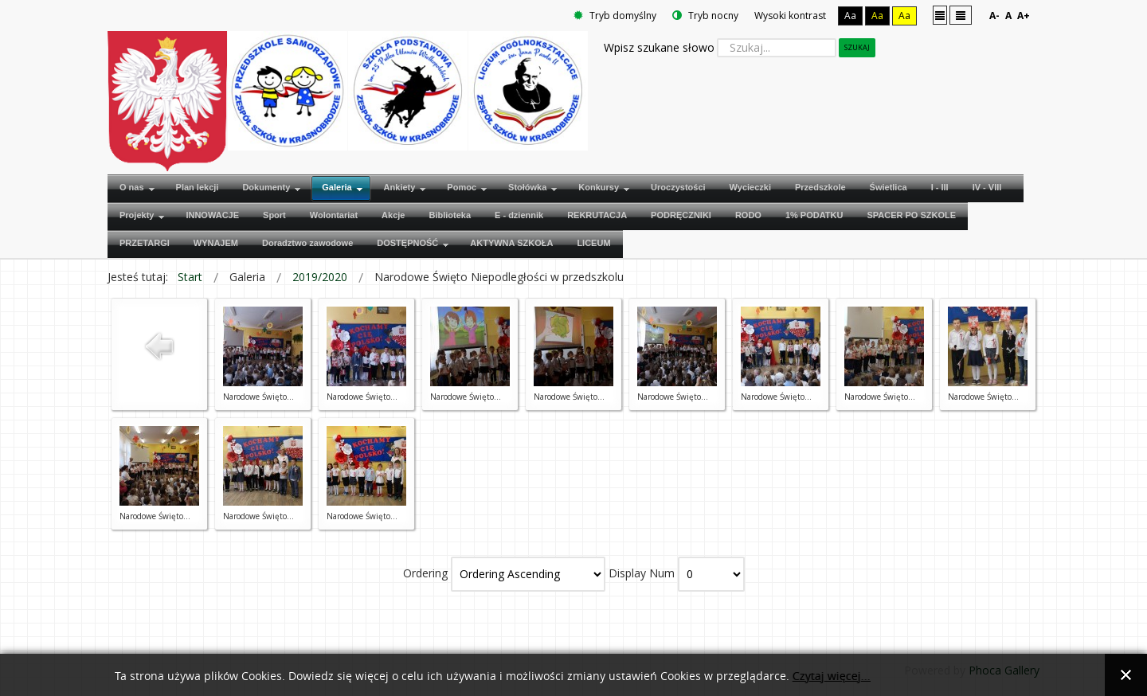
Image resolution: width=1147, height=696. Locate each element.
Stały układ (940, 15)
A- (994, 15)
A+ (1023, 15)
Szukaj (857, 47)
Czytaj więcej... (832, 676)
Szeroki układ (960, 15)
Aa (850, 15)
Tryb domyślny (615, 15)
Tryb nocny (705, 15)
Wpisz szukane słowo (659, 47)
